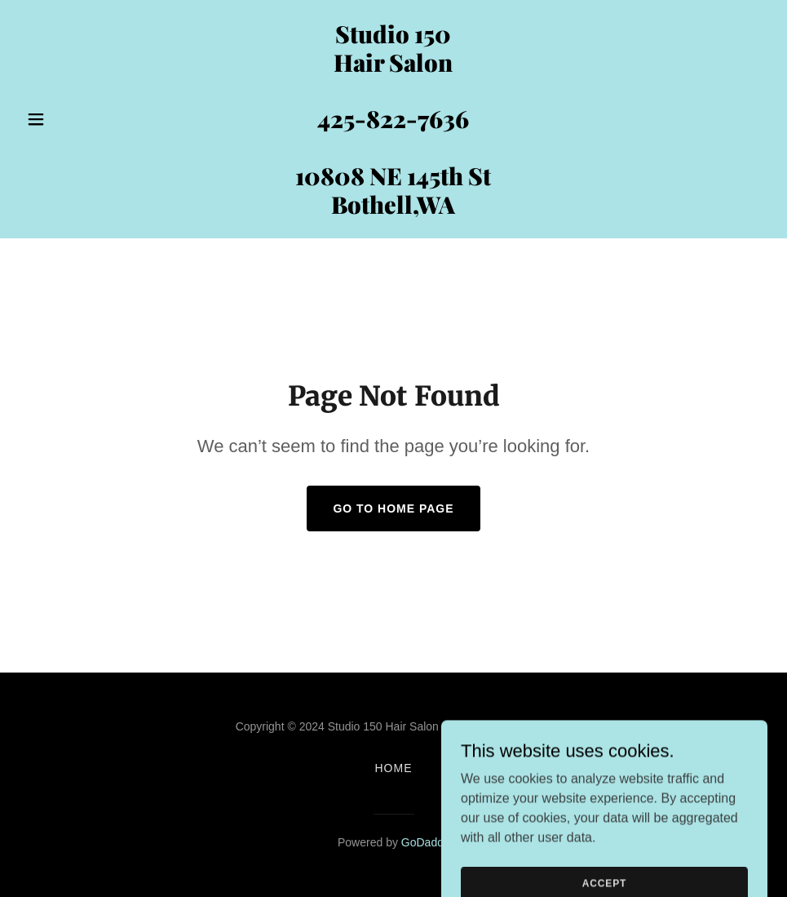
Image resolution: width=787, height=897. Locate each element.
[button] (76, 119)
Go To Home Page (393, 508)
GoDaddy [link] (425, 842)
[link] (393, 209)
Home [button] (394, 768)
